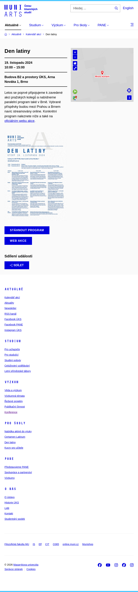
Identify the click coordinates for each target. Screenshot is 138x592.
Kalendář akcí (12, 297)
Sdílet (17, 265)
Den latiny (10, 442)
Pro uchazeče (12, 349)
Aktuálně (13, 289)
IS (34, 544)
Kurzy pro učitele (13, 447)
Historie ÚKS (11, 502)
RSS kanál (10, 313)
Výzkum (11, 382)
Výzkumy (9, 478)
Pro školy (15, 423)
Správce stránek (13, 569)
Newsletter (10, 308)
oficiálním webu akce (19, 121)
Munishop (87, 544)
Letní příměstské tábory (17, 371)
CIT (47, 544)
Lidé (6, 508)
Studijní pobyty (12, 360)
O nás (10, 489)
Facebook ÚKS (12, 319)
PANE (9, 459)
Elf (40, 544)
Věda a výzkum (13, 390)
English (128, 8)
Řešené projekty (13, 401)
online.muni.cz (71, 544)
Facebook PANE (13, 324)
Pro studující (11, 354)
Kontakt (8, 513)
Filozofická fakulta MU (16, 544)
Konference (10, 412)
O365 (56, 544)
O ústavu (9, 497)
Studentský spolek (14, 518)
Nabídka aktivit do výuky (18, 431)
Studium (12, 341)
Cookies (31, 569)
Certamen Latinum (14, 436)
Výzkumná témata (14, 395)
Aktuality (9, 302)
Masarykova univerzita (25, 564)
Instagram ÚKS (13, 330)
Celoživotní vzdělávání (17, 365)
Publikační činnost (14, 406)
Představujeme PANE (16, 467)
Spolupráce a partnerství (18, 472)
